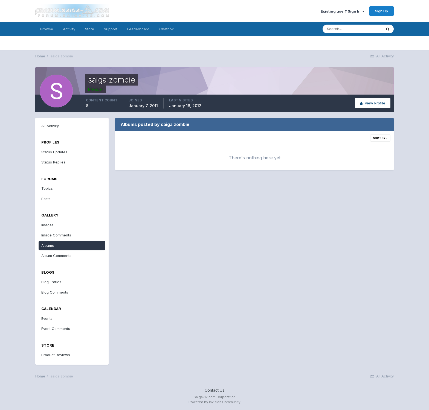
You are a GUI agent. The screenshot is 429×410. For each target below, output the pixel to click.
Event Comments (55, 328)
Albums (47, 245)
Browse (46, 29)
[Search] (352, 29)
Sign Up (381, 11)
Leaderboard (138, 29)
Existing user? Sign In (342, 11)
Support (110, 29)
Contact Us (214, 390)
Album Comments (56, 255)
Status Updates (54, 152)
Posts (46, 199)
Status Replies (53, 162)
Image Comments (56, 235)
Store (89, 29)
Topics (47, 188)
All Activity (50, 126)
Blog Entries (51, 282)
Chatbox (166, 29)
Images (47, 225)
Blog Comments (54, 292)
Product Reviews (55, 355)
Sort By (380, 138)
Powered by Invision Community (214, 402)
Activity (69, 29)
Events (47, 318)
